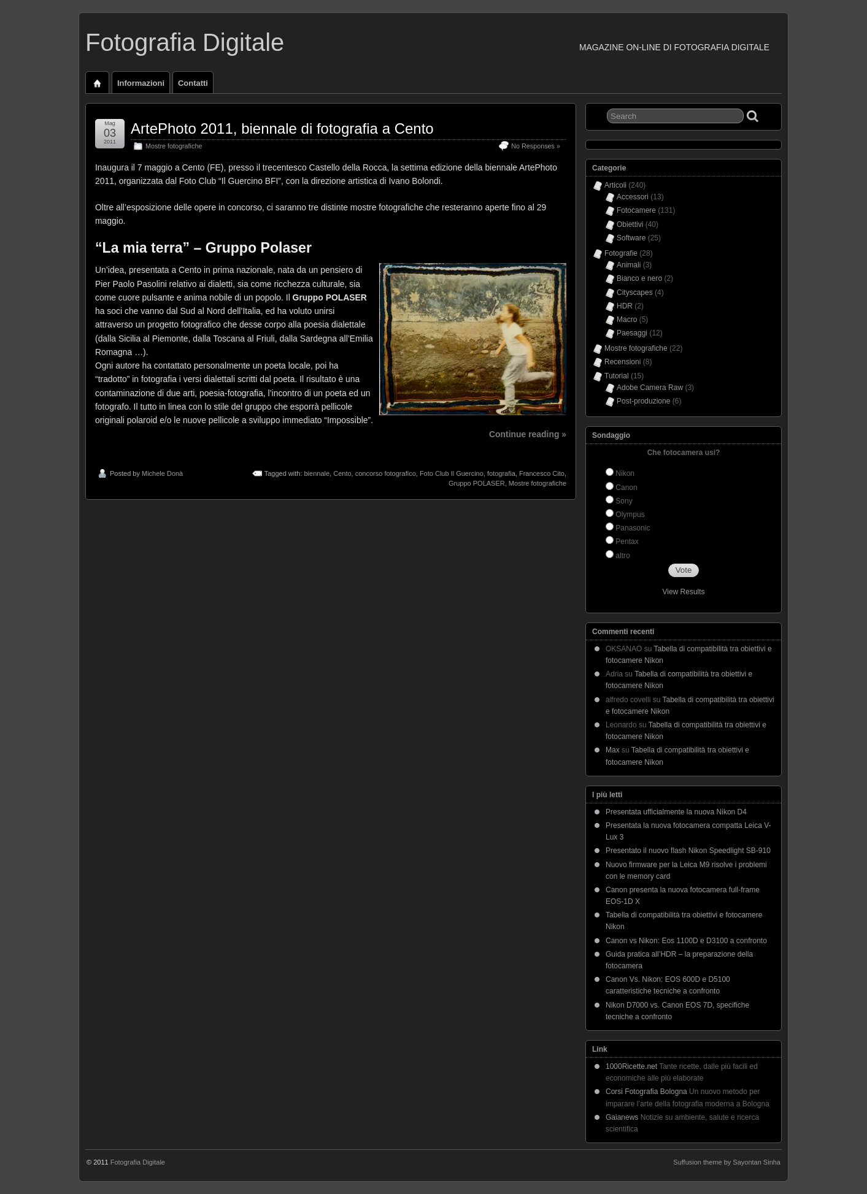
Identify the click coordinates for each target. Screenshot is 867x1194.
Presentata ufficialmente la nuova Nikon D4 (676, 812)
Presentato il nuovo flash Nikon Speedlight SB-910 (688, 850)
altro (622, 555)
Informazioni (140, 83)
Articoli (615, 185)
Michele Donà (162, 473)
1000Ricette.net (631, 1066)
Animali (629, 265)
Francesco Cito (542, 473)
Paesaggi (632, 333)
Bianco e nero (639, 278)
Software (631, 238)
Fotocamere (636, 210)
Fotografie (621, 253)
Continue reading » (527, 434)
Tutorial (616, 376)
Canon (626, 487)
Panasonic (632, 528)
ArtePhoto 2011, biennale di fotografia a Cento (282, 128)
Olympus (629, 514)
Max (613, 750)
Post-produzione (643, 401)
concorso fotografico (385, 473)
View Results (683, 591)
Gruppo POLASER (477, 483)
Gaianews (622, 1117)
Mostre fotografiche (173, 146)
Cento (342, 473)
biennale (317, 473)
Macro (627, 319)
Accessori (633, 197)
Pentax (626, 541)
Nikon (624, 473)
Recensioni (622, 362)
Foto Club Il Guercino (452, 473)
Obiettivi (630, 224)
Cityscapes (635, 292)
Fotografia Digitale (184, 42)
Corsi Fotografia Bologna (646, 1091)
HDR (625, 306)
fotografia (501, 473)
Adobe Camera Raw (650, 387)
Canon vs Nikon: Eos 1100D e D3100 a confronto (686, 940)
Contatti (193, 83)
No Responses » (535, 146)
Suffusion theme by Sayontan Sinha (726, 1162)
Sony (623, 501)
